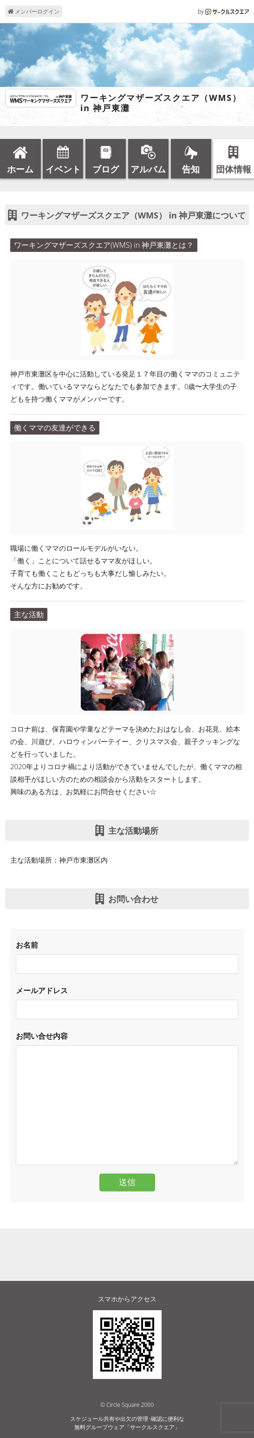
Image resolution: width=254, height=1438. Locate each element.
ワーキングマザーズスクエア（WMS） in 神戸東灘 (160, 103)
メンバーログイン (33, 11)
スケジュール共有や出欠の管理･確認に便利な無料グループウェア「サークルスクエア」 (127, 1423)
